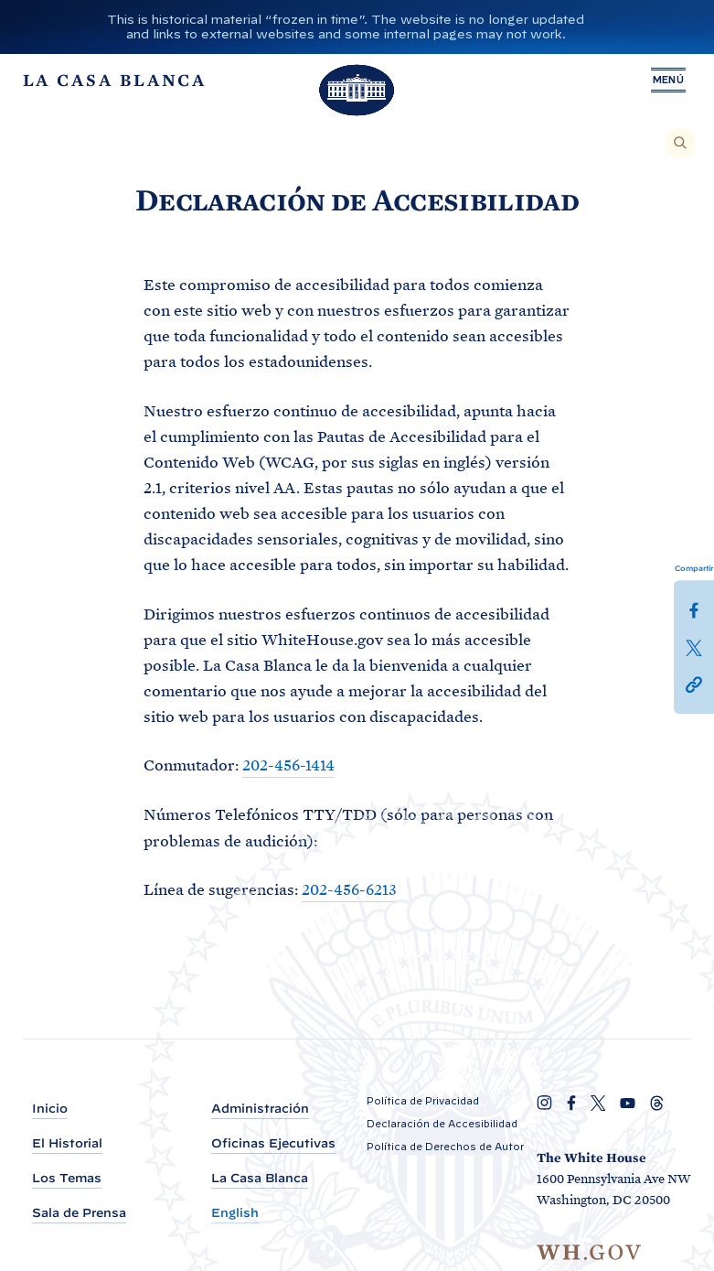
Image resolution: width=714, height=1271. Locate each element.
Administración (260, 1108)
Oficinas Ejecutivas (273, 1143)
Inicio (50, 1108)
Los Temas (66, 1178)
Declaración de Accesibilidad (442, 1123)
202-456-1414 (288, 765)
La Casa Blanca (259, 1178)
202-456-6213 (349, 888)
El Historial (67, 1143)
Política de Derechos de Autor (445, 1146)
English (235, 1213)
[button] (694, 682)
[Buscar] (680, 142)
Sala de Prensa (79, 1213)
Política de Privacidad (423, 1100)
